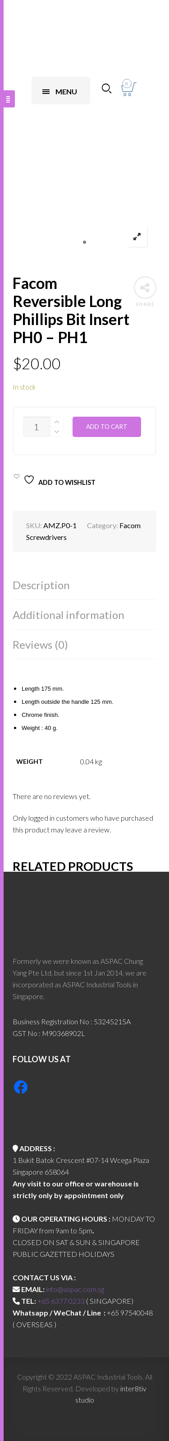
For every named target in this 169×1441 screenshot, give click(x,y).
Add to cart (107, 426)
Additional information (68, 614)
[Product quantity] (36, 427)
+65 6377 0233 (61, 1301)
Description (41, 584)
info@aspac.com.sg (75, 1289)
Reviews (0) (40, 644)
